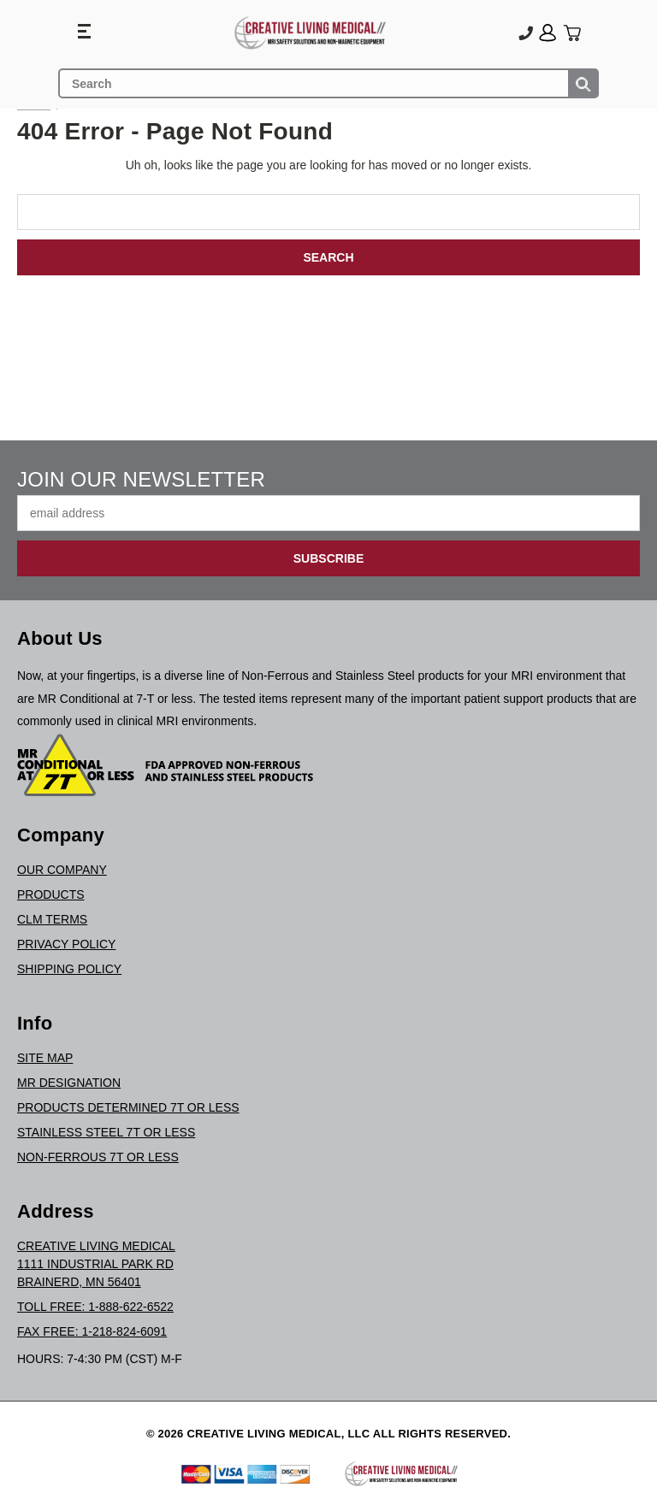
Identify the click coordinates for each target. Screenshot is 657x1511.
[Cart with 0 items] (572, 33)
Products (51, 894)
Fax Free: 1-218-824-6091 (92, 1331)
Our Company (62, 869)
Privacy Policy (66, 944)
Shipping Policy (69, 969)
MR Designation (69, 1082)
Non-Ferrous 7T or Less (98, 1157)
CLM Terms (52, 919)
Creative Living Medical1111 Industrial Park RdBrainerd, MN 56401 (96, 1264)
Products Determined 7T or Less (128, 1107)
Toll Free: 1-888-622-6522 (95, 1306)
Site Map (45, 1058)
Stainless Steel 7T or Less (106, 1132)
